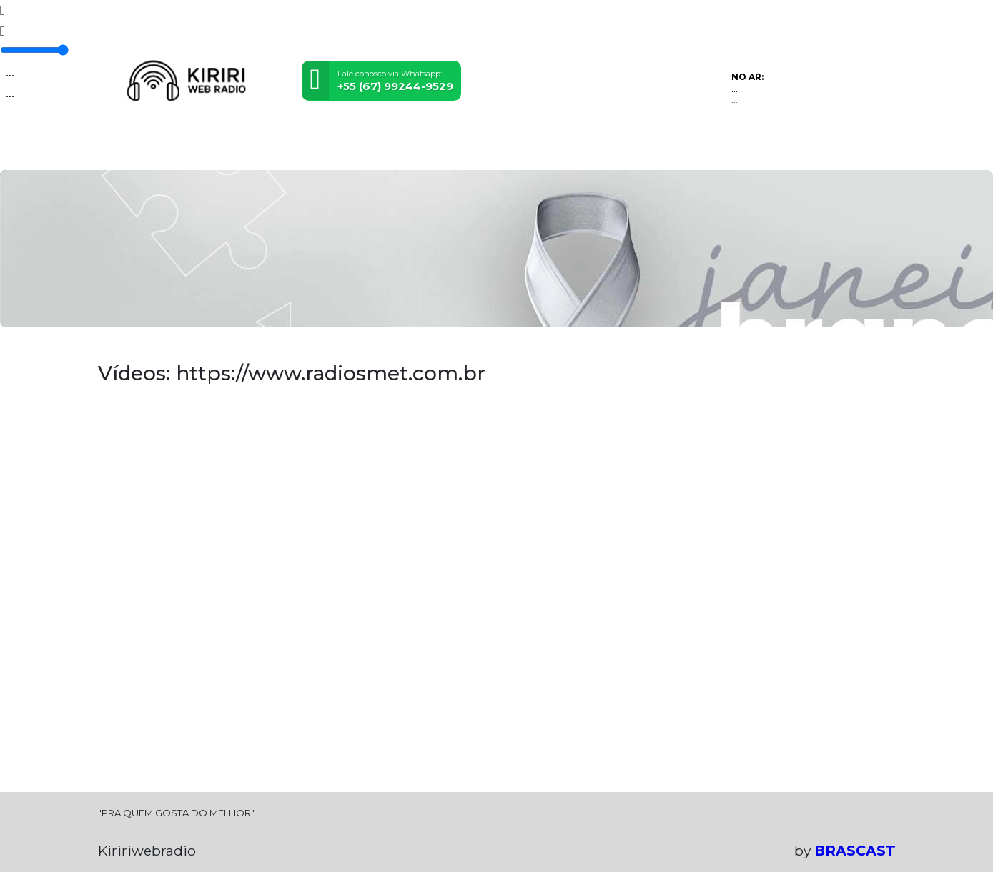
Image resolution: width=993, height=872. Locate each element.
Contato (504, 150)
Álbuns (451, 150)
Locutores (321, 150)
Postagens (391, 150)
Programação (185, 150)
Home (119, 150)
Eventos (257, 150)
